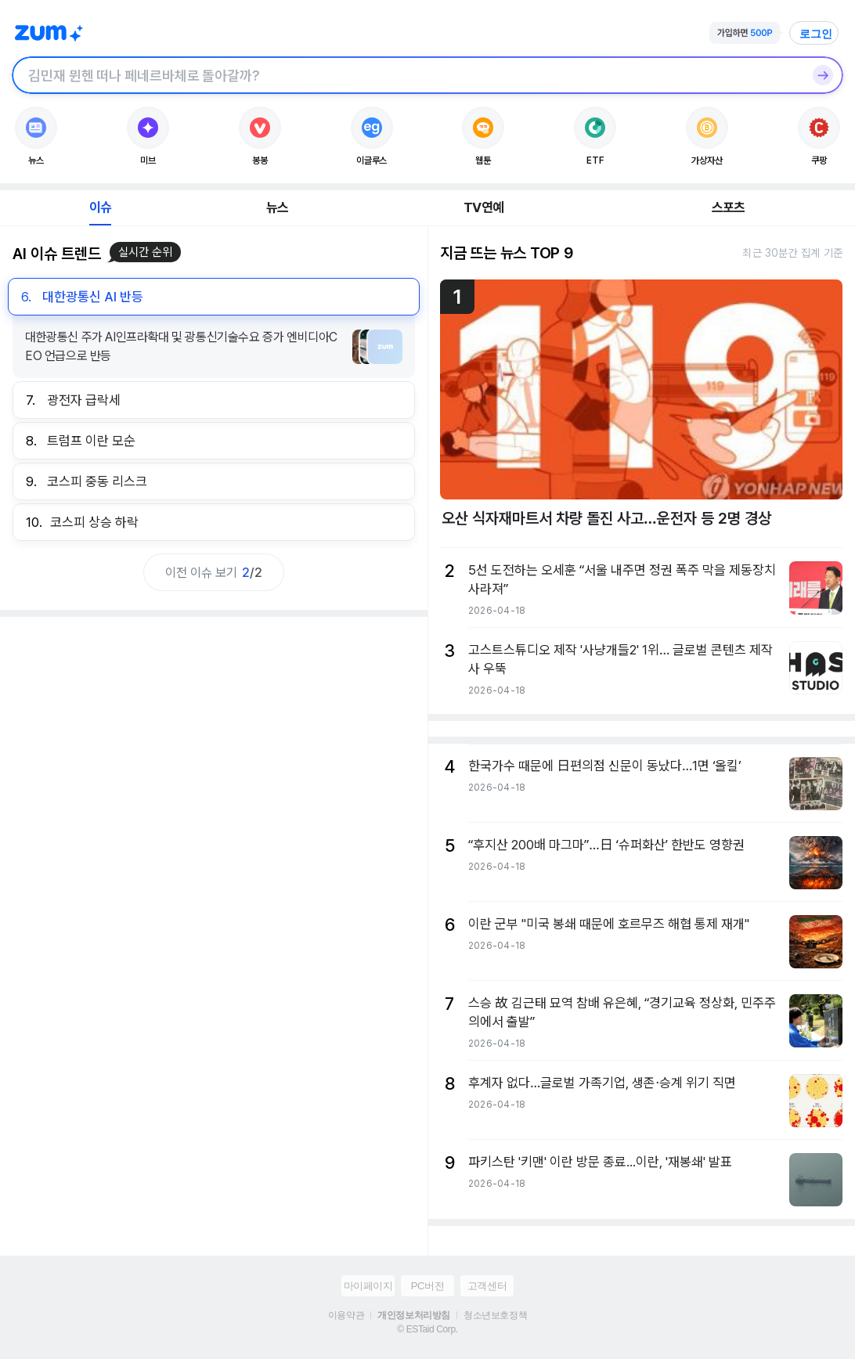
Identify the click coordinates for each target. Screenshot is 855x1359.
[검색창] (407, 75)
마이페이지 (368, 1286)
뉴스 (277, 207)
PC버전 (427, 1286)
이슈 (100, 207)
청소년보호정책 (495, 1315)
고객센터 (487, 1286)
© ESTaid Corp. (427, 1329)
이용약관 (346, 1315)
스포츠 (728, 207)
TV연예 (483, 207)
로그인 (815, 33)
